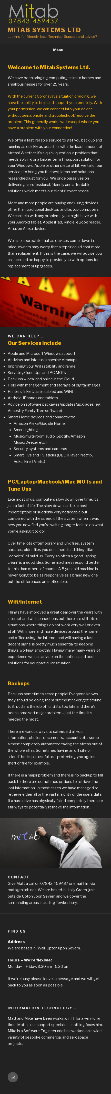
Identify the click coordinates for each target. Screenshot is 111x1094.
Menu (55, 50)
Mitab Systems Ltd (44, 30)
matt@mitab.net (22, 890)
